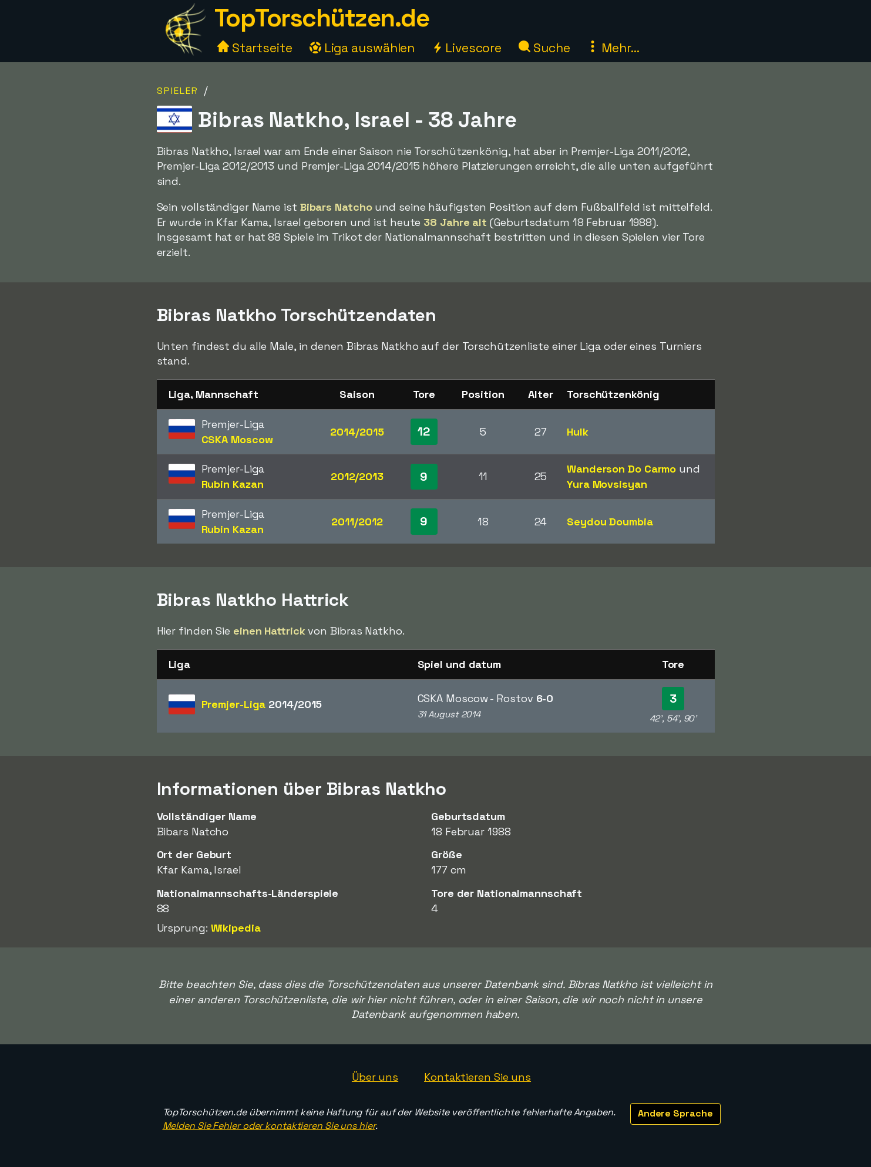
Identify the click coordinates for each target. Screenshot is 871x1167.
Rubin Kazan (232, 484)
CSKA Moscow (237, 439)
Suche (544, 48)
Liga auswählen (362, 48)
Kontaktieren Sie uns (477, 1077)
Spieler (178, 91)
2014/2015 (357, 432)
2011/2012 (356, 521)
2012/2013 (357, 476)
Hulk (577, 432)
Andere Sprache (675, 1113)
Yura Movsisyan (607, 484)
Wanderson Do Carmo (621, 468)
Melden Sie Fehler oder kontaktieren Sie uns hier (269, 1125)
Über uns (375, 1077)
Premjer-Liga (261, 704)
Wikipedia (236, 928)
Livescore (467, 48)
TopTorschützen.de (321, 17)
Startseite (254, 48)
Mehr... (613, 48)
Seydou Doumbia (610, 521)
